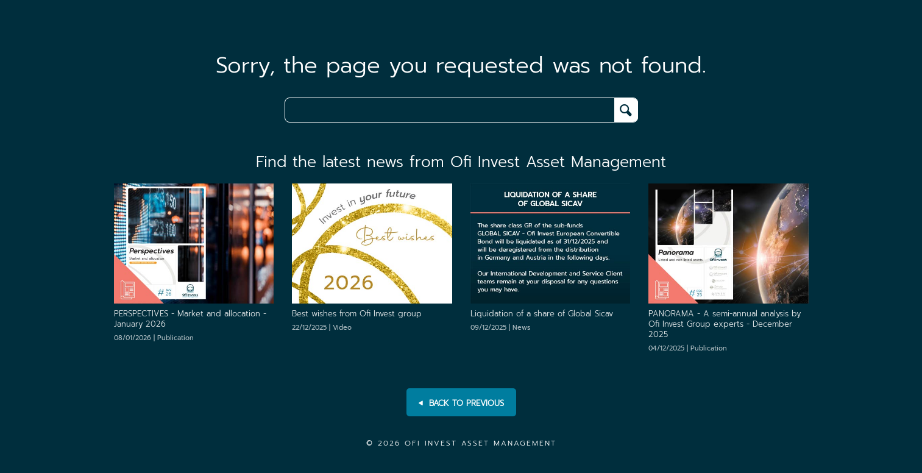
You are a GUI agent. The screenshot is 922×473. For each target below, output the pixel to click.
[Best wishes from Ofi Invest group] (372, 243)
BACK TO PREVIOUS (461, 403)
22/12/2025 (322, 327)
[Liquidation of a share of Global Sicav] (550, 243)
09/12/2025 (500, 327)
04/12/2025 (687, 348)
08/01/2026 (154, 338)
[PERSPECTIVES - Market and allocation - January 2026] (194, 243)
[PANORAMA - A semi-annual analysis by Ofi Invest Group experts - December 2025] (728, 243)
